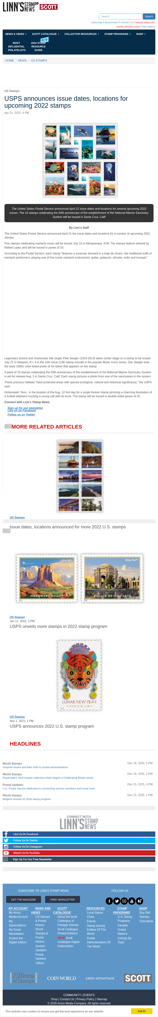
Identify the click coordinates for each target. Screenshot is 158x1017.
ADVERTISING (111, 22)
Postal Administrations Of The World (98, 942)
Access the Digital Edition (17, 940)
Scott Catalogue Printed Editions (68, 931)
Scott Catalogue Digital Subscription (68, 942)
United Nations (122, 931)
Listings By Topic (124, 940)
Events (91, 921)
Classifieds (146, 921)
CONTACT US (126, 22)
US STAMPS (39, 60)
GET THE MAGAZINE (23, 899)
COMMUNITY (72, 995)
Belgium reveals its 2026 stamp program (27, 799)
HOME (9, 60)
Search (149, 16)
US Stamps (17, 517)
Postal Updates (41, 956)
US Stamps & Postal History (43, 920)
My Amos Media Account (18, 914)
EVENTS (89, 995)
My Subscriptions (17, 923)
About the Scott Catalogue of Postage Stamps (68, 920)
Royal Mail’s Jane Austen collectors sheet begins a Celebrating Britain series (48, 777)
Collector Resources (82, 34)
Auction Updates (41, 948)
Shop (141, 34)
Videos (40, 963)
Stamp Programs (117, 34)
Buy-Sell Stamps (144, 914)
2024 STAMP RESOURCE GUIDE (38, 47)
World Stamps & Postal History (42, 935)
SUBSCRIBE (96, 22)
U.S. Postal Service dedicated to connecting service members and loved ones (49, 788)
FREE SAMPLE (148, 27)
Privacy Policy (85, 999)
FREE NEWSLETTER (62, 899)
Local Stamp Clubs (95, 914)
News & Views (16, 34)
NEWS (22, 60)
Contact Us (67, 999)
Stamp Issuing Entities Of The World (96, 929)
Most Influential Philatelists (17, 47)
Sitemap (102, 999)
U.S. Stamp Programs (125, 918)
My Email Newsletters (16, 931)
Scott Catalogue (45, 34)
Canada (123, 925)
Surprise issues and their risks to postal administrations (35, 767)
